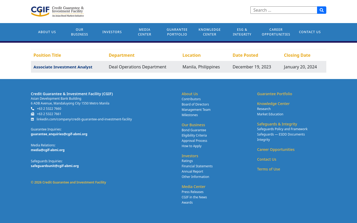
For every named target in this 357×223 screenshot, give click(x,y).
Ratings (187, 161)
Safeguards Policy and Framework (282, 129)
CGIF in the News (194, 197)
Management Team (196, 109)
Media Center (144, 32)
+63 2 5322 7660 (46, 108)
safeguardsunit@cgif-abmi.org (55, 166)
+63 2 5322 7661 (46, 114)
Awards (187, 202)
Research (264, 109)
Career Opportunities (276, 32)
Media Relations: (43, 145)
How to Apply (192, 146)
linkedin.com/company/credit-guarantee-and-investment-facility (81, 119)
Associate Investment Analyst (63, 66)
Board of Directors (195, 104)
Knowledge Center (209, 32)
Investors (112, 32)
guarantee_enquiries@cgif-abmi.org (59, 134)
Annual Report (192, 171)
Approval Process (194, 140)
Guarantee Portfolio (177, 32)
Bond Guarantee (194, 130)
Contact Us (310, 32)
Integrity (263, 139)
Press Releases (193, 192)
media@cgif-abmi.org (48, 150)
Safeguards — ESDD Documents (281, 134)
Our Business (79, 32)
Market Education (270, 114)
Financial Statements (197, 166)
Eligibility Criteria (194, 135)
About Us (47, 32)
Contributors (191, 99)
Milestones (190, 115)
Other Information (195, 176)
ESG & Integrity (242, 32)
